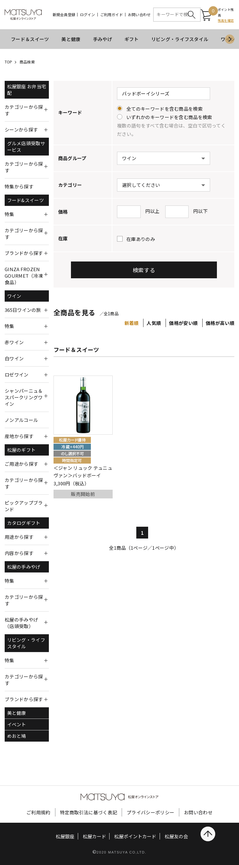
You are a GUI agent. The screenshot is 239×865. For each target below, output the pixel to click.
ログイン (87, 14)
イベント (16, 724)
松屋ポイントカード (135, 836)
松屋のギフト (21, 449)
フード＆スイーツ (30, 39)
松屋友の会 (176, 836)
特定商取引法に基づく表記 (88, 812)
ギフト (131, 39)
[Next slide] (229, 39)
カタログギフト (23, 523)
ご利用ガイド (111, 14)
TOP (8, 61)
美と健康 (70, 39)
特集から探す (19, 186)
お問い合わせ (139, 14)
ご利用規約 (38, 812)
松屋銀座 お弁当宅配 (26, 89)
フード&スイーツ (25, 200)
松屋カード (94, 836)
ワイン (14, 296)
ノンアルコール (21, 420)
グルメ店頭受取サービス (26, 146)
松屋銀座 (65, 836)
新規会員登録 (64, 14)
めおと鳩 (16, 736)
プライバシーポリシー (150, 812)
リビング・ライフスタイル (180, 39)
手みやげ (102, 39)
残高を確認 (226, 20)
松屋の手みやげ (23, 566)
